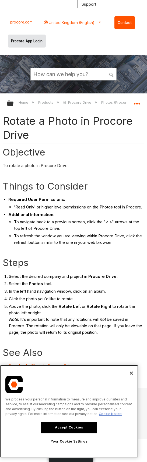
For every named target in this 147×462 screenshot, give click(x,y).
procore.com (21, 22)
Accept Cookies (69, 427)
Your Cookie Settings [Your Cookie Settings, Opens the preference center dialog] (69, 441)
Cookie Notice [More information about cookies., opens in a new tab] (110, 414)
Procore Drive (77, 102)
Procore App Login (27, 41)
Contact (125, 23)
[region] (69, 411)
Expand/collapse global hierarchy (13, 103)
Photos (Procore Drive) (121, 102)
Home (24, 102)
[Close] (131, 373)
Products (46, 102)
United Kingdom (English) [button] (71, 22)
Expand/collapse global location (137, 101)
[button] (111, 74)
